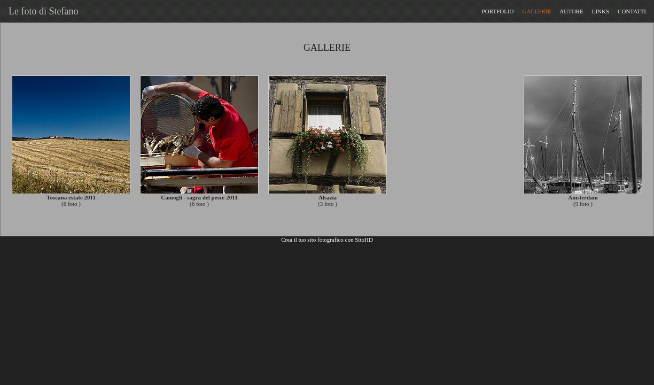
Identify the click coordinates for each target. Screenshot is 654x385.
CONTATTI (632, 11)
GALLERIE (537, 11)
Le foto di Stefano (41, 11)
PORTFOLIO (498, 11)
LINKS (600, 11)
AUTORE (571, 11)
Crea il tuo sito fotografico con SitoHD (327, 239)
